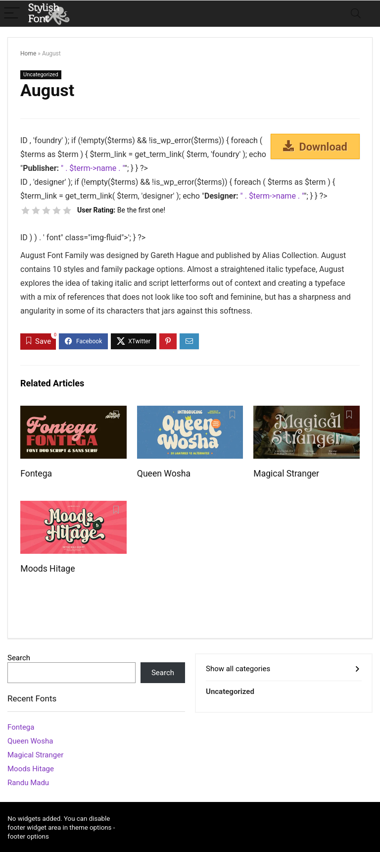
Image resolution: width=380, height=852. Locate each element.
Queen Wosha (163, 474)
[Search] (356, 13)
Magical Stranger (286, 474)
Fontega (36, 474)
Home (28, 53)
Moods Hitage (47, 569)
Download (315, 146)
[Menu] (12, 13)
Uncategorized (40, 74)
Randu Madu (28, 782)
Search (18, 657)
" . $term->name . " (93, 168)
